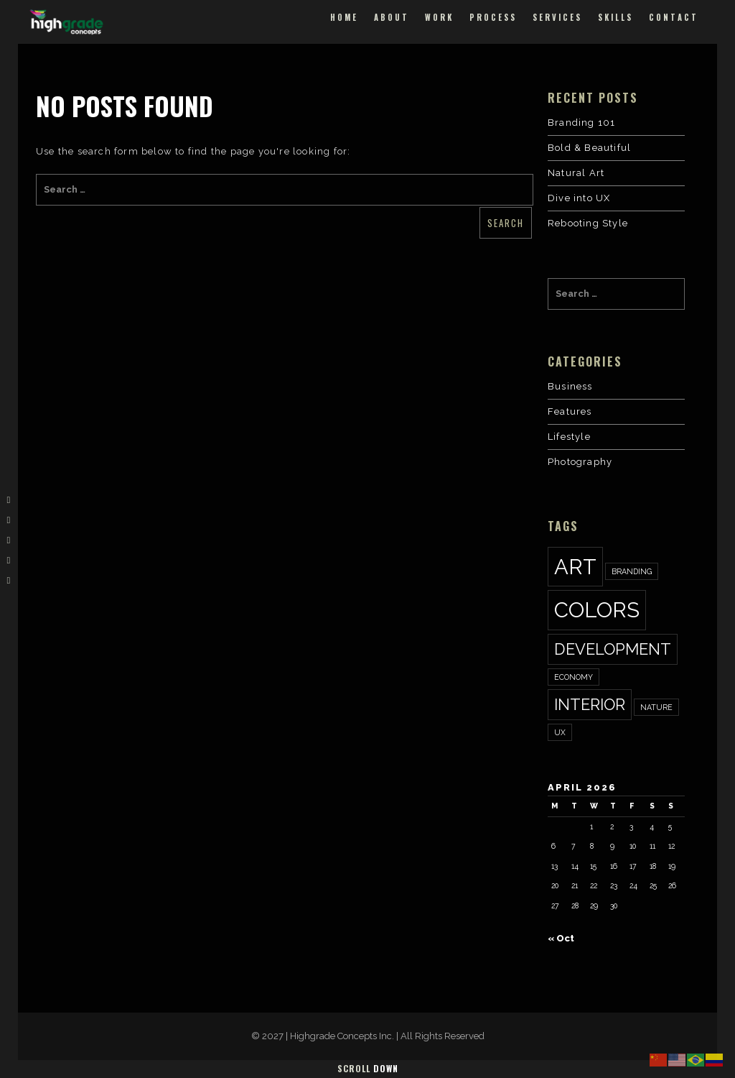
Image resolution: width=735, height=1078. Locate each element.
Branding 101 (581, 122)
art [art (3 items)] (575, 566)
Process (493, 17)
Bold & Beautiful (589, 147)
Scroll (367, 1068)
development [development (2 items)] (612, 649)
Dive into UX (579, 198)
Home (344, 17)
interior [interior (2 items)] (589, 704)
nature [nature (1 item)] (656, 707)
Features (570, 411)
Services (557, 17)
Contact (673, 17)
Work (439, 17)
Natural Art (576, 172)
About (391, 17)
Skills (615, 17)
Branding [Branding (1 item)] (632, 571)
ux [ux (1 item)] (560, 732)
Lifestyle (569, 436)
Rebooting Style (588, 223)
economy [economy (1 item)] (573, 677)
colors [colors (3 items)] (597, 609)
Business (570, 386)
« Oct (561, 938)
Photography (580, 461)
